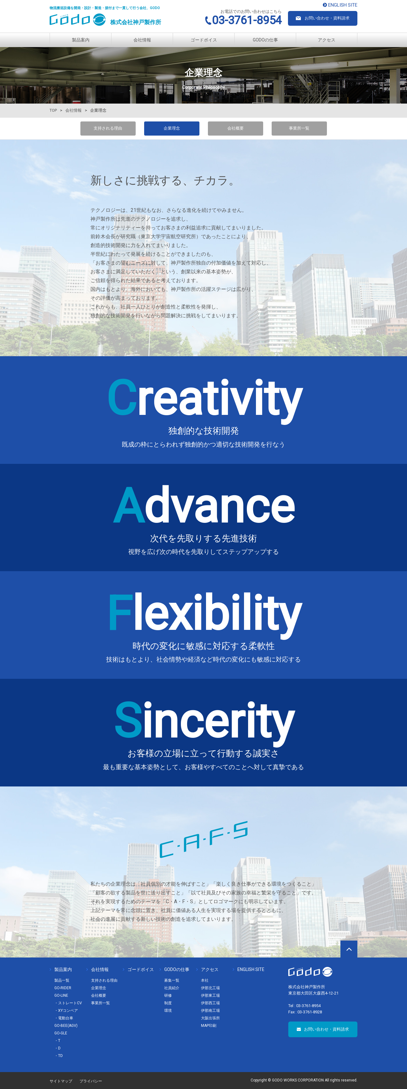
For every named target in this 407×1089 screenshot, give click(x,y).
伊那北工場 (210, 988)
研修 (168, 995)
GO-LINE (61, 995)
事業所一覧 (299, 128)
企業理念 (98, 988)
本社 (205, 980)
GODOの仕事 (265, 39)
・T (57, 1040)
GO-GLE (60, 1033)
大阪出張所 (210, 1018)
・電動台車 (63, 1018)
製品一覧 (61, 980)
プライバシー (90, 1081)
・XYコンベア (66, 1010)
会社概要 (235, 128)
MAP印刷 (208, 1025)
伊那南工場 (210, 1010)
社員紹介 (171, 988)
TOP (53, 110)
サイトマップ (61, 1081)
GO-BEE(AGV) (66, 1025)
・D (57, 1048)
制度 (168, 1003)
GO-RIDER (62, 988)
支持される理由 (108, 128)
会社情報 (142, 39)
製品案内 (81, 39)
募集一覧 (171, 980)
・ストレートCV (68, 1003)
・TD (58, 1056)
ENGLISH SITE (248, 969)
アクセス (326, 39)
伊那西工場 (210, 1003)
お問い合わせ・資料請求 (323, 1029)
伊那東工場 (210, 995)
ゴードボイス (204, 39)
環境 (168, 1010)
